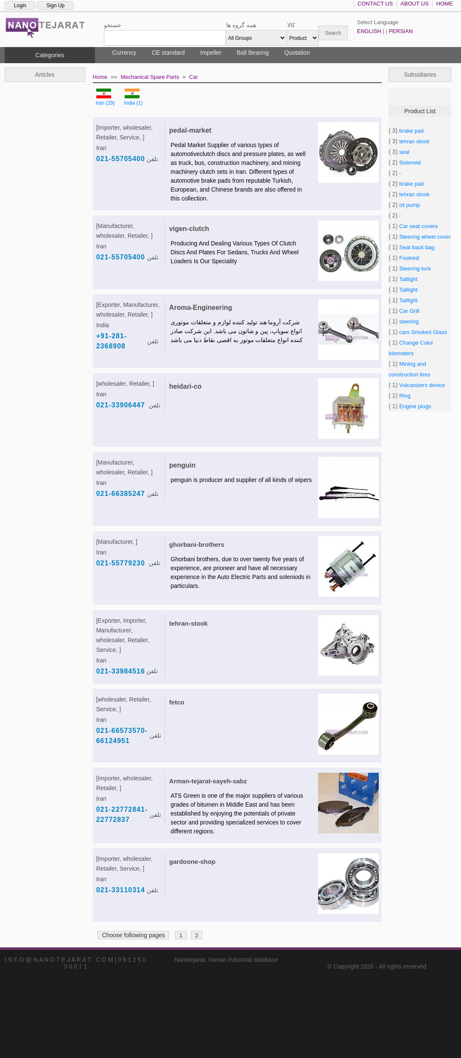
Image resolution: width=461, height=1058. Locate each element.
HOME (444, 3)
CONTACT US (375, 3)
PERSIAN (400, 31)
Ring (405, 396)
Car (193, 77)
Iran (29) (105, 103)
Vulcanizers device (422, 385)
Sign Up (56, 5)
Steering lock (415, 268)
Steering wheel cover (424, 237)
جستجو (112, 25)
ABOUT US (414, 3)
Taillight (408, 279)
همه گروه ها (241, 25)
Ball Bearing (253, 52)
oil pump (409, 205)
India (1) (133, 103)
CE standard (168, 52)
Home (100, 77)
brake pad (411, 131)
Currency (124, 52)
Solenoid (410, 162)
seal (404, 152)
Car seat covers (418, 226)
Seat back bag (416, 247)
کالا (291, 25)
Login (20, 5)
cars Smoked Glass (423, 332)
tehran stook (414, 141)
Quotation (297, 52)
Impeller (210, 52)
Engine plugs (415, 406)
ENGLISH (369, 31)
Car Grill (409, 311)
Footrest (409, 258)
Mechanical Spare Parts (149, 77)
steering (409, 321)
